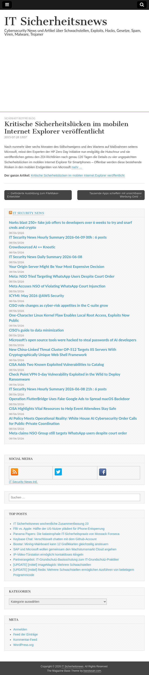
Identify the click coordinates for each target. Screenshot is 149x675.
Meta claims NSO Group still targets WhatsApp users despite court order (68, 433)
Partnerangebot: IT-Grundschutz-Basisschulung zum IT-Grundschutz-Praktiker (66, 559)
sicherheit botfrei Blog (19, 118)
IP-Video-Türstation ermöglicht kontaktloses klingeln (48, 554)
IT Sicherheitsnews (55, 21)
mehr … (76, 167)
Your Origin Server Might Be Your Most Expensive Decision (56, 266)
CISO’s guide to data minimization (36, 330)
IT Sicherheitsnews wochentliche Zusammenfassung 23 (50, 523)
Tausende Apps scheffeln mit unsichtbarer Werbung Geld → (116, 195)
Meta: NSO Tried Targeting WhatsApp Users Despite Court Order (61, 276)
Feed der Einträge (25, 634)
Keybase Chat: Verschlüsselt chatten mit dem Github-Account (55, 539)
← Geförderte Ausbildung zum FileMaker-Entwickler (33, 195)
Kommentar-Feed (25, 639)
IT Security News (28, 213)
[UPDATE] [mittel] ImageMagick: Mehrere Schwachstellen (52, 564)
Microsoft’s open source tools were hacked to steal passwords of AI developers (72, 340)
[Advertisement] (74, 81)
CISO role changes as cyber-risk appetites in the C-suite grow (58, 305)
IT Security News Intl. (23, 482)
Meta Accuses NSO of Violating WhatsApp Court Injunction (57, 286)
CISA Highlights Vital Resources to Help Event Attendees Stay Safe (62, 408)
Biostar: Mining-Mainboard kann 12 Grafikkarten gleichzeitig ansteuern (60, 544)
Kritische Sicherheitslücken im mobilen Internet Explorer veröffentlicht (77, 175)
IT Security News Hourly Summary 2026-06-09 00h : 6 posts (58, 237)
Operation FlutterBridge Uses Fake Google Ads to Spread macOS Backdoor (69, 398)
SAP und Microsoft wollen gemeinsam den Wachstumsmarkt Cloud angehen (64, 549)
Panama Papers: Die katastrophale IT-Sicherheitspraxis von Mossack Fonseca (66, 534)
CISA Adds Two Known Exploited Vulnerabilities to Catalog (56, 364)
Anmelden (20, 629)
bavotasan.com (92, 670)
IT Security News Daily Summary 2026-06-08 (45, 256)
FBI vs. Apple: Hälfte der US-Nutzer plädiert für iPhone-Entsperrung (59, 528)
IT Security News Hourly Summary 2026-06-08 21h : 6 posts (58, 389)
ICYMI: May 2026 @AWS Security (36, 295)
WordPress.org (23, 645)
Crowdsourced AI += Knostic (32, 247)
